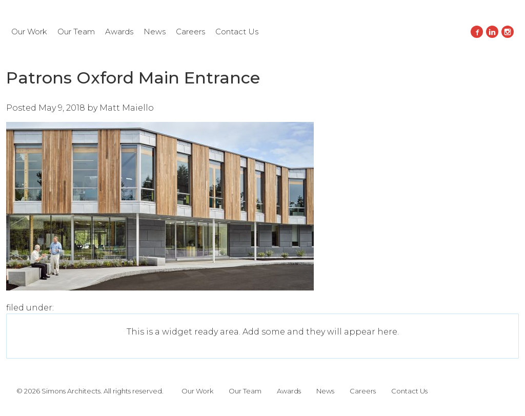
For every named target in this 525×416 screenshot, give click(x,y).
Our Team (76, 31)
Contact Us (236, 31)
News (155, 31)
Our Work (29, 31)
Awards (119, 31)
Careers (190, 31)
